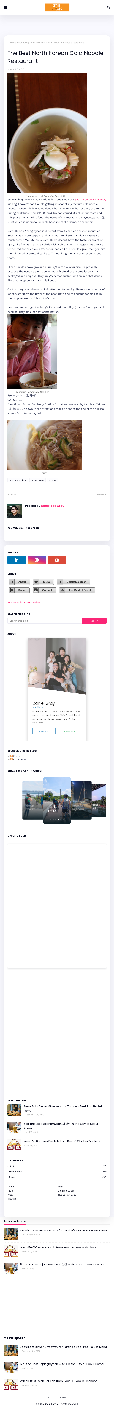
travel (58, 1177)
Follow (43, 731)
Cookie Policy (32, 602)
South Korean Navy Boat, (90, 199)
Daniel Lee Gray (52, 506)
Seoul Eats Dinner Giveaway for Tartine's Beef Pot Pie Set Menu (63, 1108)
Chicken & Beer (76, 581)
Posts (15, 756)
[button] (50, 819)
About (22, 581)
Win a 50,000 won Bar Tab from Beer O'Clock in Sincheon (62, 1141)
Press (21, 590)
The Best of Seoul (80, 590)
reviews (52, 480)
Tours (46, 581)
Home (13, 42)
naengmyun (37, 480)
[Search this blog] (44, 621)
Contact (47, 590)
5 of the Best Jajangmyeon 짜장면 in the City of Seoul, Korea (61, 1126)
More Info (70, 731)
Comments (18, 759)
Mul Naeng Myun (26, 42)
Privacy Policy (15, 602)
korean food (58, 1171)
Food (58, 1165)
